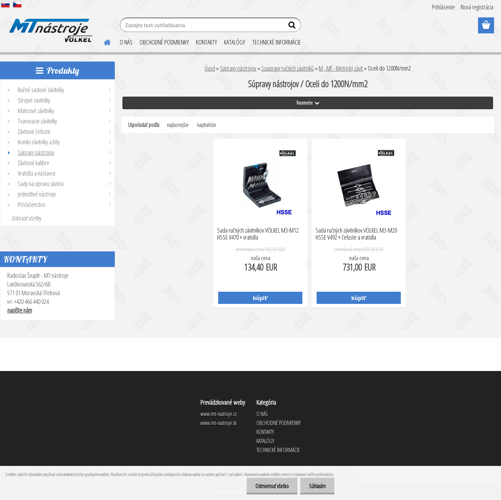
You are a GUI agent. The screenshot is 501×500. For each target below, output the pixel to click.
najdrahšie (206, 125)
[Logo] (49, 25)
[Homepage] (103, 41)
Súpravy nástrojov (238, 68)
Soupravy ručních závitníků (287, 68)
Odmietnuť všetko (272, 486)
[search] (293, 26)
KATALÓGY (234, 42)
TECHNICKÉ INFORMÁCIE (276, 42)
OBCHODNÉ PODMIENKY (164, 42)
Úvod (210, 68)
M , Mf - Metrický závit (341, 68)
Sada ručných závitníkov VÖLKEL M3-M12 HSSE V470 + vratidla (258, 234)
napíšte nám (19, 310)
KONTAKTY (206, 42)
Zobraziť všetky (26, 218)
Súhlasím (317, 486)
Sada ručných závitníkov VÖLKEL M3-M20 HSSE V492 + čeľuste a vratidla (356, 234)
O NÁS (126, 42)
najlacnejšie (178, 125)
